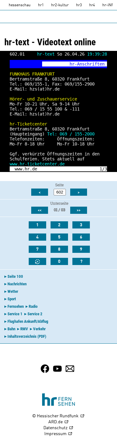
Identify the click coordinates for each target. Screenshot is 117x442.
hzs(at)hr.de (45, 88)
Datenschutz (58, 428)
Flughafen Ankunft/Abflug (27, 321)
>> (78, 210)
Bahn (11, 329)
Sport (11, 299)
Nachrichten (17, 284)
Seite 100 (15, 276)
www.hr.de (26, 168)
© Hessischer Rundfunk (58, 416)
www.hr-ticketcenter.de (37, 163)
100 (58, 108)
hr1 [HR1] (41, 5)
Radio (33, 306)
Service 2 (34, 314)
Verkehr (39, 329)
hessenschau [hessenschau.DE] (20, 5)
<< (39, 210)
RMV (24, 329)
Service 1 (14, 314)
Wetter (12, 291)
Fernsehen (15, 306)
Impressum (58, 434)
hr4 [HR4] (92, 5)
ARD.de (58, 422)
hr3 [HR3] (79, 5)
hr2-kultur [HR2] (60, 5)
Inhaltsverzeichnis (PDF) (26, 336)
